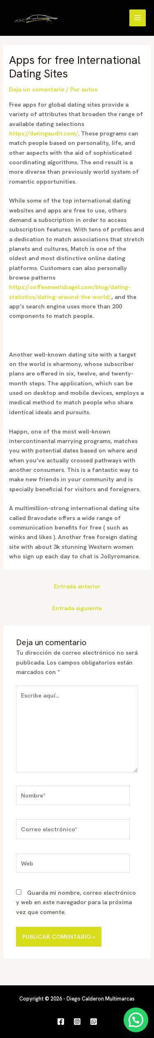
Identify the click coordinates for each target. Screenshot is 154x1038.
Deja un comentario (36, 89)
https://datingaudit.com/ (43, 133)
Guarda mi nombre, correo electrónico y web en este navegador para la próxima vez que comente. (76, 902)
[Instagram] (77, 1021)
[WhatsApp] (93, 1021)
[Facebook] (60, 1021)
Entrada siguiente (77, 608)
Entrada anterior (77, 586)
